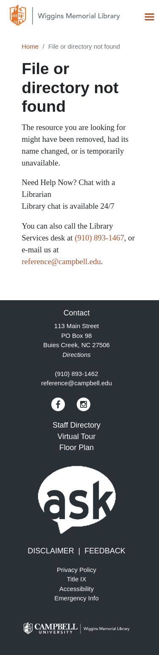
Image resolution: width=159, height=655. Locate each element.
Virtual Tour (77, 436)
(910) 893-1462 (76, 373)
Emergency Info (76, 598)
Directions (76, 354)
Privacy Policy (76, 569)
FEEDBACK (105, 551)
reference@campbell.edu (61, 261)
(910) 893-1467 (99, 237)
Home (30, 46)
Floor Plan (76, 447)
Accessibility (76, 588)
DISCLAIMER (51, 551)
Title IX (76, 579)
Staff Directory (76, 425)
